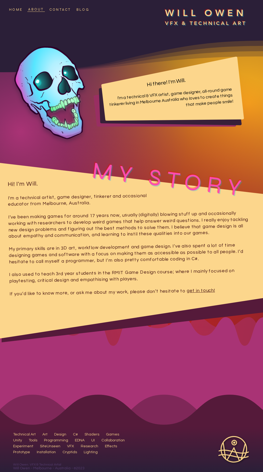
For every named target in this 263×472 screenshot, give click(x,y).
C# (75, 434)
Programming (56, 440)
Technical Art (24, 434)
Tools (33, 440)
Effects (111, 446)
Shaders (92, 434)
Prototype (21, 452)
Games (112, 434)
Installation (46, 452)
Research (89, 446)
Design (60, 434)
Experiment (23, 446)
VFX (70, 446)
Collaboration (113, 440)
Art (45, 434)
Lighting (91, 452)
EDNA (80, 440)
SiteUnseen (50, 446)
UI (93, 440)
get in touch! (201, 290)
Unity (17, 440)
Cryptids (70, 452)
